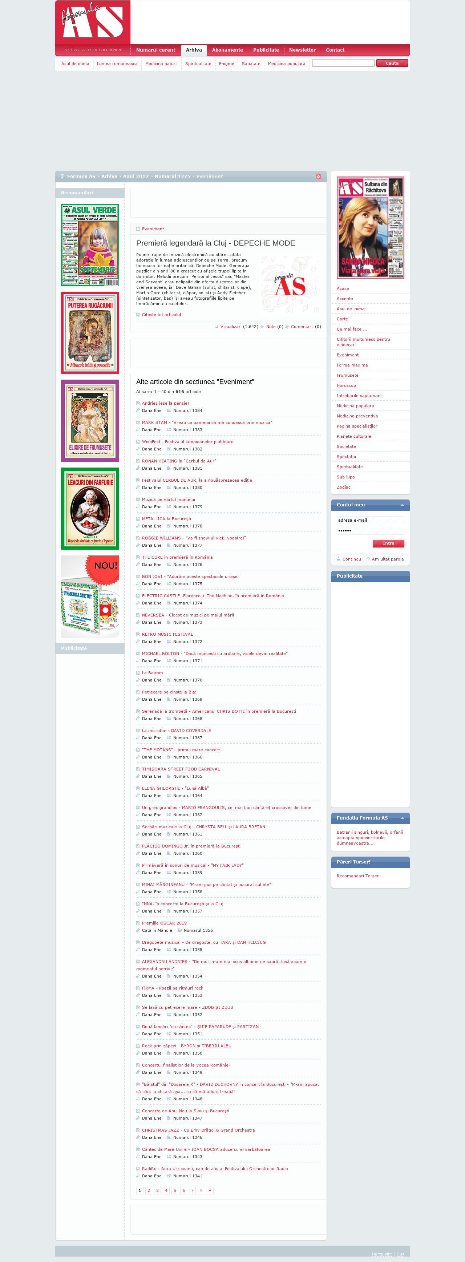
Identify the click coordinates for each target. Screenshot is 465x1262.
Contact (335, 50)
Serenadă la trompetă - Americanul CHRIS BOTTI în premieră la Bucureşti (219, 711)
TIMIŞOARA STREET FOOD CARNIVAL (181, 768)
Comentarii (306, 326)
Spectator (347, 456)
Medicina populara (287, 63)
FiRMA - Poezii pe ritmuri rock (172, 988)
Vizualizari (239, 326)
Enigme (226, 63)
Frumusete (348, 375)
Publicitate (266, 50)
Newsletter (302, 50)
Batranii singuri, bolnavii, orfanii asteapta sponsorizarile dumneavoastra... (370, 837)
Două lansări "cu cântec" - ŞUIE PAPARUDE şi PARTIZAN (200, 1026)
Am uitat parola (388, 559)
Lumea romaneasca (117, 63)
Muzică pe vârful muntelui (168, 499)
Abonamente (227, 50)
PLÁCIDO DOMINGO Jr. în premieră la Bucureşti (191, 846)
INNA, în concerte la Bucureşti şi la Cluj (182, 903)
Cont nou (352, 559)
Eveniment (153, 228)
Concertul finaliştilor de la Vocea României (186, 1065)
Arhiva (194, 50)
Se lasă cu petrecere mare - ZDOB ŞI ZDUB (187, 1007)
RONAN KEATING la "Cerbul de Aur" (179, 460)
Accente (345, 298)
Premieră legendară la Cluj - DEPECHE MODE (215, 243)
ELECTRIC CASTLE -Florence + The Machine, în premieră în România (213, 595)
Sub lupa (346, 476)
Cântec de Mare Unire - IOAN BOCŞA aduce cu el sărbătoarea (206, 1149)
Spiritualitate (198, 63)
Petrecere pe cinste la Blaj (169, 691)
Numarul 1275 (173, 176)
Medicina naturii (161, 63)
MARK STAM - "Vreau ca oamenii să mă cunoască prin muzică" (207, 422)
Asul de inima (75, 63)
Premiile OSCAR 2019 (164, 923)
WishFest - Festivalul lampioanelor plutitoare (188, 441)
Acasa (343, 288)
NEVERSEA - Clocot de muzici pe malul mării (188, 614)
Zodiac (344, 487)
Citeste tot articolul (161, 314)
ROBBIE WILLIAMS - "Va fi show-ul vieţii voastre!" (194, 537)
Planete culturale (354, 436)
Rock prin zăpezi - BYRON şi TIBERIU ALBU (186, 1045)
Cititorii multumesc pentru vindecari (363, 342)
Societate (346, 446)
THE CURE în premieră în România (177, 557)
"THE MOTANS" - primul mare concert (181, 749)
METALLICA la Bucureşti (166, 518)
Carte (342, 318)
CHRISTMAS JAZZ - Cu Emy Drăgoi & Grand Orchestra (198, 1130)
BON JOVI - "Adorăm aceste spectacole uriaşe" (190, 576)
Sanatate (251, 63)
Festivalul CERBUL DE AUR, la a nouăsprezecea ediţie (197, 480)
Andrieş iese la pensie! (165, 403)
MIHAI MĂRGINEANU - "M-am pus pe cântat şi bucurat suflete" (206, 884)
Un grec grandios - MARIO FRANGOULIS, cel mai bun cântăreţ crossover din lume (226, 807)
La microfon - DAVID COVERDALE (176, 730)
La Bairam (152, 672)
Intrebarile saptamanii (360, 395)
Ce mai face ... (352, 329)
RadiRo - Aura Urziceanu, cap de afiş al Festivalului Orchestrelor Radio (215, 1168)
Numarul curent (155, 50)
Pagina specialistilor (357, 426)
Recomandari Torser (358, 875)
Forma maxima (352, 365)
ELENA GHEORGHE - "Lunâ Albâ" (175, 788)
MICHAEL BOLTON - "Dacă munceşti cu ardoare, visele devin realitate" (215, 653)
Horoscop (346, 385)
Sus (400, 1253)
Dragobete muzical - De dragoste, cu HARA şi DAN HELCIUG (204, 942)
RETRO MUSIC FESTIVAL (167, 634)
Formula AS (81, 176)
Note (274, 326)
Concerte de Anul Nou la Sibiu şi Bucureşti (185, 1110)
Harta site (382, 1253)
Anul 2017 (136, 176)
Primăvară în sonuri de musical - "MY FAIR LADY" (193, 865)
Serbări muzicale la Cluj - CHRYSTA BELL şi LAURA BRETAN (203, 826)
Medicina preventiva (357, 415)
